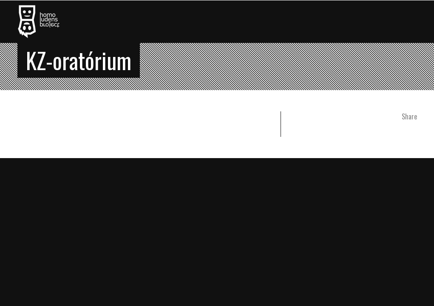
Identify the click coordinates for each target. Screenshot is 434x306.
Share (409, 116)
